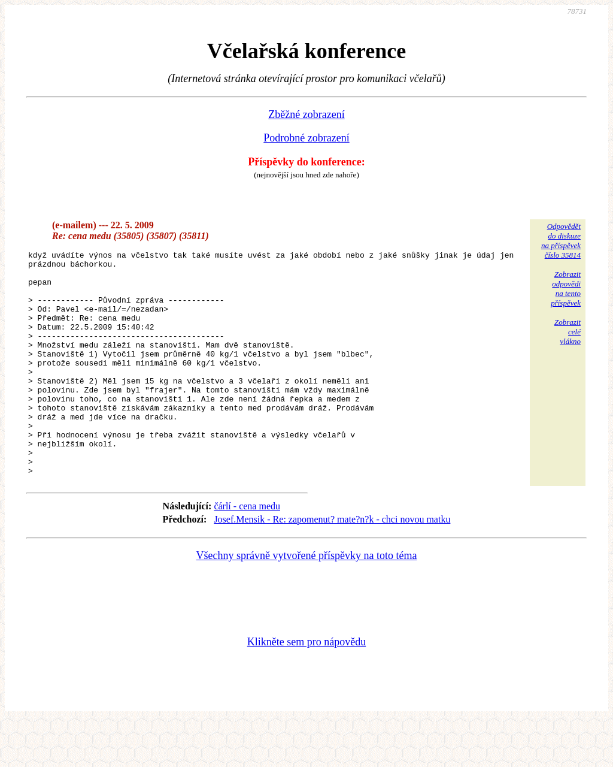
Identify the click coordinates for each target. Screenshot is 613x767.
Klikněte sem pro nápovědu (306, 687)
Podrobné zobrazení (306, 138)
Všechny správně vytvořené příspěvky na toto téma (306, 600)
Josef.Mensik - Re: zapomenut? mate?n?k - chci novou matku (332, 564)
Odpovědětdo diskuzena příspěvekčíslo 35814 (561, 240)
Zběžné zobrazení (306, 114)
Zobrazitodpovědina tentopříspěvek (566, 288)
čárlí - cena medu (247, 551)
